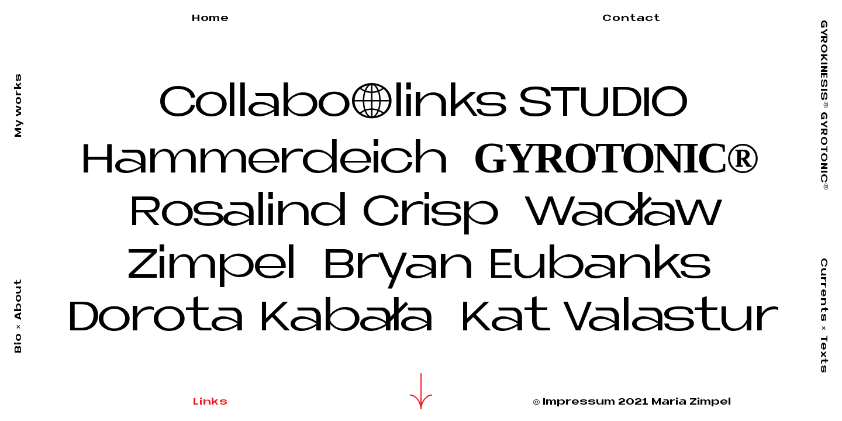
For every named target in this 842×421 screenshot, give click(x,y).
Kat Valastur (618, 319)
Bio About (18, 315)
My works (18, 105)
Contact (631, 18)
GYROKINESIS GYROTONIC (823, 105)
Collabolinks (331, 105)
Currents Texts (823, 316)
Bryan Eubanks (515, 267)
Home (210, 18)
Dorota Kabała (256, 319)
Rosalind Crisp (320, 214)
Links (210, 402)
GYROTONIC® (615, 157)
